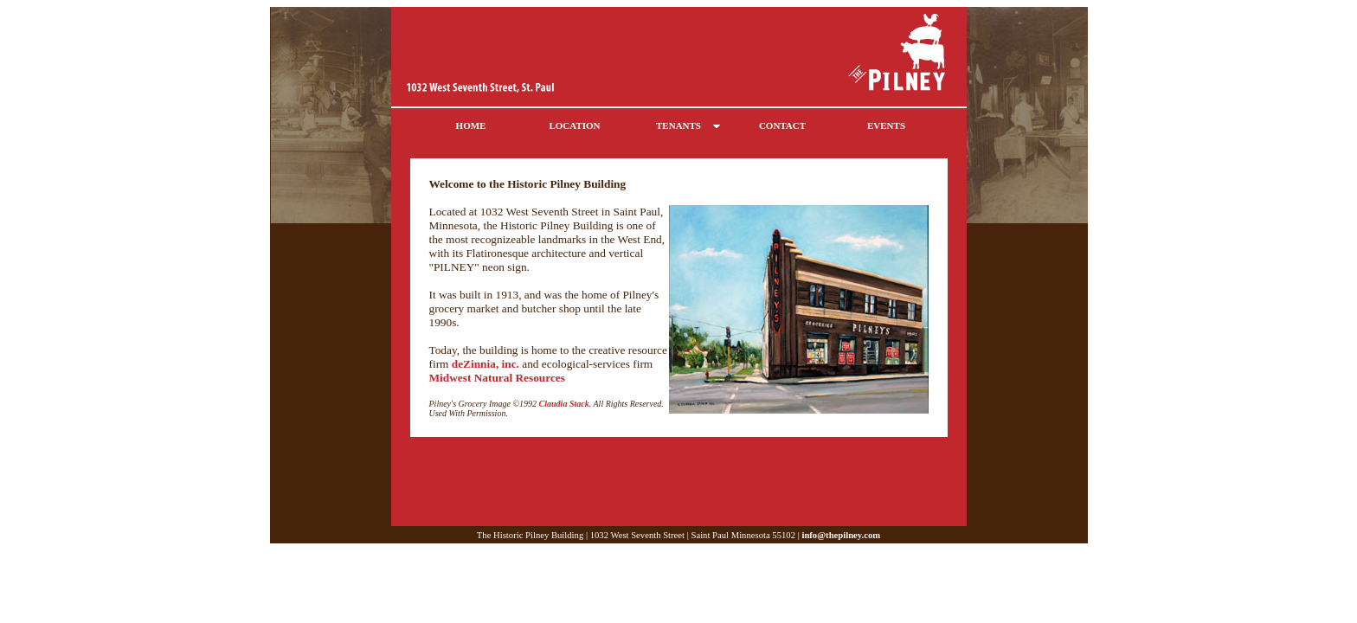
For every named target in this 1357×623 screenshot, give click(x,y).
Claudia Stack (564, 403)
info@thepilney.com (840, 535)
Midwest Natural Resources (497, 377)
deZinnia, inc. (485, 363)
